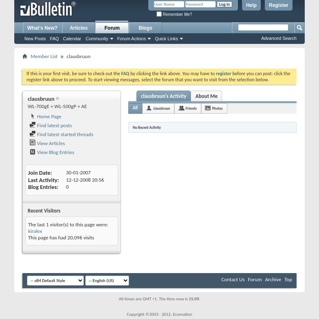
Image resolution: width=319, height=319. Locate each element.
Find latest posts (50, 125)
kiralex (35, 231)
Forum (112, 28)
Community (97, 38)
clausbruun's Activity (163, 96)
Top (288, 279)
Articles (79, 28)
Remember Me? (174, 14)
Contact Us (232, 279)
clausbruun (161, 108)
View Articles (47, 143)
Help (251, 5)
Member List (44, 56)
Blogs (145, 28)
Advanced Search (279, 38)
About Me (207, 96)
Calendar (72, 38)
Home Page (45, 116)
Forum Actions (131, 38)
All (135, 108)
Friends (190, 108)
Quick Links (166, 38)
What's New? (42, 28)
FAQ (54, 38)
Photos (217, 108)
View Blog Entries (51, 152)
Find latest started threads (61, 134)
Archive (273, 279)
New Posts (35, 38)
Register (278, 5)
